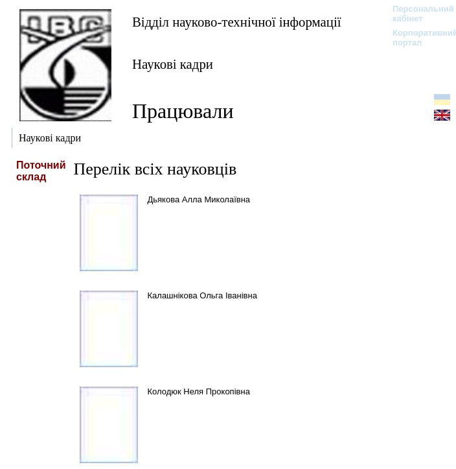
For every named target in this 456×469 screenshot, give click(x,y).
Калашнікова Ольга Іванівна (202, 295)
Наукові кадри (172, 63)
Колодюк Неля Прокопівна (199, 391)
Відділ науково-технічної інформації (236, 21)
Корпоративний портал (417, 37)
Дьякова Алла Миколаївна (199, 199)
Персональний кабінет (417, 13)
